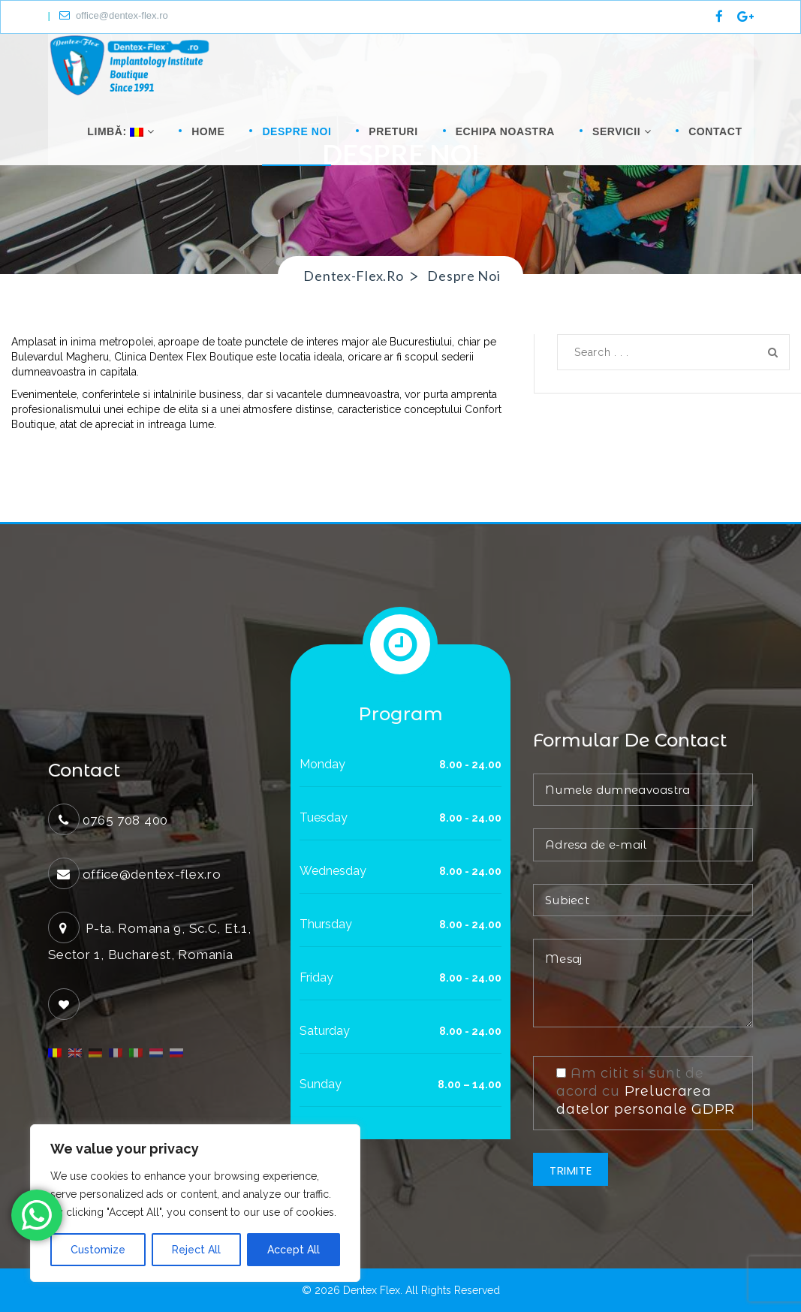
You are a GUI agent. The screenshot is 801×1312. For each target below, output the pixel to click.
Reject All (196, 1250)
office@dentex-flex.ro (113, 15)
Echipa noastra (505, 131)
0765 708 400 (126, 820)
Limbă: (119, 131)
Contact (715, 131)
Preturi (393, 131)
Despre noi (296, 131)
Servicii (621, 131)
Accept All (293, 1250)
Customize (98, 1250)
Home (207, 131)
